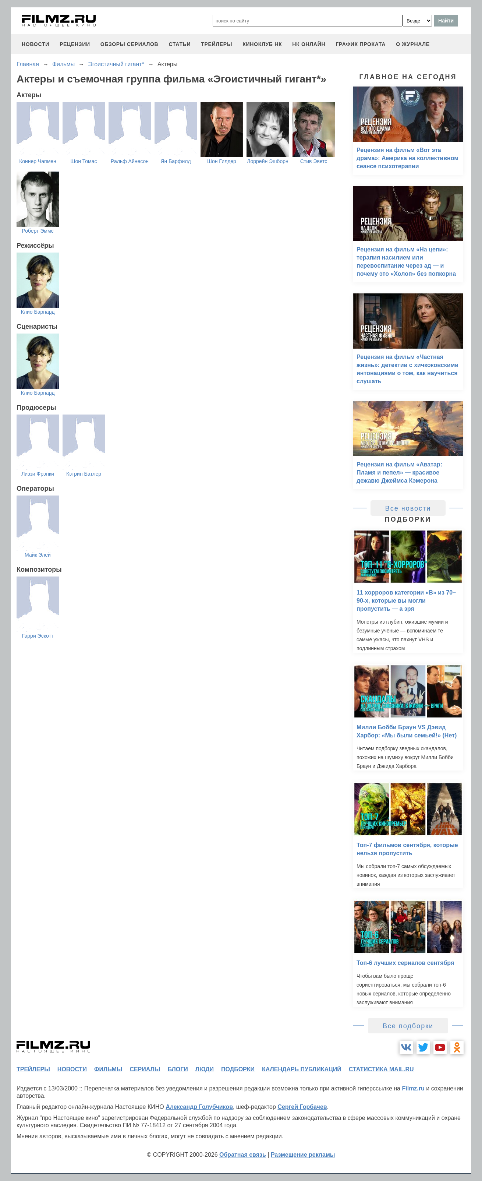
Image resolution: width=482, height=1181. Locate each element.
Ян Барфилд (175, 161)
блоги (177, 1069)
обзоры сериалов (129, 44)
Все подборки (408, 1026)
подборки (238, 1069)
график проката (361, 44)
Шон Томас (84, 161)
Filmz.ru (413, 1088)
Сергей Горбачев (302, 1107)
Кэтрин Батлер (83, 474)
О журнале (413, 44)
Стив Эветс (313, 161)
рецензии (75, 44)
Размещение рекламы (303, 1155)
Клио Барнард (38, 312)
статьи (180, 44)
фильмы (108, 1069)
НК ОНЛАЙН (308, 44)
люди (204, 1069)
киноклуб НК (262, 44)
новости (35, 44)
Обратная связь (242, 1155)
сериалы (145, 1069)
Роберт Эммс (37, 231)
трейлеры (216, 44)
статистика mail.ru (381, 1069)
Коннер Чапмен (37, 161)
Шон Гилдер (221, 161)
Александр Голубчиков (199, 1107)
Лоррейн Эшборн (267, 161)
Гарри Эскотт (38, 636)
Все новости (408, 508)
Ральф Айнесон (130, 161)
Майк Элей (38, 555)
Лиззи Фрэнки (37, 474)
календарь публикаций (301, 1069)
